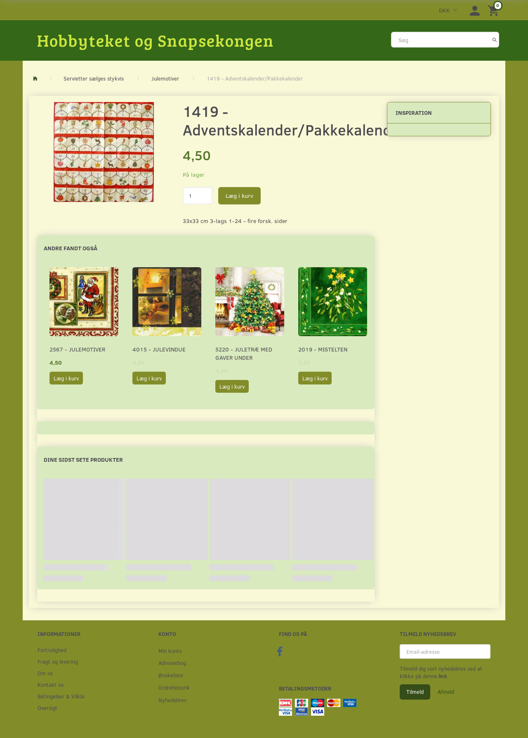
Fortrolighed (52, 649)
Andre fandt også (70, 248)
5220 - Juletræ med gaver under (243, 353)
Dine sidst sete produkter (83, 459)
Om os (45, 672)
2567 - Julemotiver (77, 349)
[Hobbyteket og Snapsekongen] (155, 40)
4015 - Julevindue (159, 349)
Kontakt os (51, 684)
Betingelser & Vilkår (61, 696)
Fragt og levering (58, 661)
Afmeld (446, 691)
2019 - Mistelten (322, 349)
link (442, 676)
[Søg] (495, 40)
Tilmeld (415, 691)
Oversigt (47, 707)
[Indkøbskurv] (494, 10)
